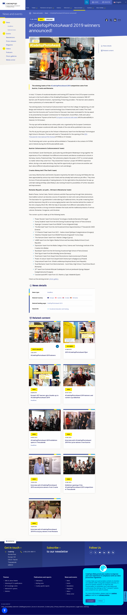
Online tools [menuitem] (67, 7)
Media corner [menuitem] (10, 60)
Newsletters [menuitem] (10, 37)
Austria (59, 298)
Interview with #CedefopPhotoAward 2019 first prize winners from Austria (78, 441)
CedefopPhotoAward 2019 (54, 303)
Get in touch (11, 547)
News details (107, 46)
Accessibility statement (12, 606)
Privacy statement (60, 606)
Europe (52, 298)
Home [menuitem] (27, 7)
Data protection (70, 606)
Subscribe (52, 547)
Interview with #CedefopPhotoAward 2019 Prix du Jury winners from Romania (44, 530)
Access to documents (38, 606)
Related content (108, 50)
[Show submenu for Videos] (4, 48)
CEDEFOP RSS (113, 552)
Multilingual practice (25, 606)
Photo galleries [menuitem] (11, 56)
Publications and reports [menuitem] (46, 7)
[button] (106, 20)
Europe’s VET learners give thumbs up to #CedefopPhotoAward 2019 (44, 396)
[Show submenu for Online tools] (70, 8)
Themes (6, 577)
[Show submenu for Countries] (93, 8)
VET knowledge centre (11, 586)
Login (96, 2)
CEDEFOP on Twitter (95, 552)
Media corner (70, 594)
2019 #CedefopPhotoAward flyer (76, 352)
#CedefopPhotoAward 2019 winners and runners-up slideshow (79, 396)
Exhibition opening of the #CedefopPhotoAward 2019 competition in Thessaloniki (79, 487)
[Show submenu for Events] (4, 33)
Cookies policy (49, 606)
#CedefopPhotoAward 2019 (60, 86)
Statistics (7, 591)
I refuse (100, 601)
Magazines (70, 588)
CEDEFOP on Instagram (108, 552)
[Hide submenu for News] (4, 22)
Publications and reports (42, 577)
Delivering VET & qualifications (13, 583)
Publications (39, 580)
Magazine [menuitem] (9, 45)
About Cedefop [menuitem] (100, 7)
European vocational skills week (66, 117)
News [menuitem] (8, 22)
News (46, 13)
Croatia (67, 298)
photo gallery (53, 279)
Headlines (50, 292)
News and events (38, 13)
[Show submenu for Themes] (36, 8)
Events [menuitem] (8, 34)
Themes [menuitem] (33, 7)
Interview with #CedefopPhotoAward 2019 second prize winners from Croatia (44, 486)
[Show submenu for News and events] (83, 8)
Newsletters (70, 586)
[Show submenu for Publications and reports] (53, 8)
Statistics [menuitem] (59, 7)
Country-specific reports (42, 586)
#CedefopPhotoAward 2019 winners (43, 355)
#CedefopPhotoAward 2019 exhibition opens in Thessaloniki (44, 441)
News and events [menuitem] (78, 7)
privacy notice (104, 595)
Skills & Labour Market (11, 580)
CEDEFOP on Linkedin (104, 552)
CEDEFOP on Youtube (100, 552)
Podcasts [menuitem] (9, 52)
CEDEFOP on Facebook (91, 552)
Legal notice (79, 606)
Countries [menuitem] (89, 7)
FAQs (2, 606)
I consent (90, 601)
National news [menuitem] (12, 30)
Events (68, 583)
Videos (68, 591)
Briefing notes (40, 583)
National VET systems (11, 588)
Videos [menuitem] (8, 49)
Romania (75, 298)
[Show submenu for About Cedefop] (104, 8)
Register (107, 2)
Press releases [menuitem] (11, 41)
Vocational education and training (59, 309)
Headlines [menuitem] (10, 26)
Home (30, 13)
